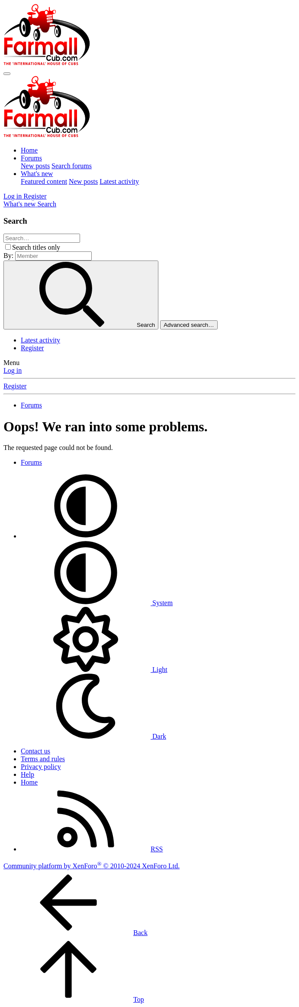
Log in (12, 370)
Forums (31, 158)
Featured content (44, 181)
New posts (35, 165)
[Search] (46, 204)
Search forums (71, 165)
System (97, 602)
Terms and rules (43, 759)
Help (27, 774)
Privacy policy (41, 766)
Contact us (35, 751)
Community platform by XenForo (91, 866)
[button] (86, 536)
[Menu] (6, 73)
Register (32, 348)
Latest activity (119, 181)
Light (94, 669)
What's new (37, 173)
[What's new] (20, 204)
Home (29, 150)
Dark (93, 736)
